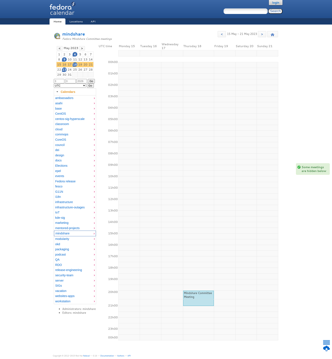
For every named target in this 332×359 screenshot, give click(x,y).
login (275, 2)
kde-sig (60, 217)
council (60, 145)
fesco (58, 186)
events (59, 176)
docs (58, 160)
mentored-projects (67, 228)
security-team (64, 275)
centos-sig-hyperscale (70, 119)
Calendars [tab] (65, 92)
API (93, 21)
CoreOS (60, 139)
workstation (63, 301)
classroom (62, 124)
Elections (61, 165)
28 (91, 70)
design (59, 155)
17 (70, 64)
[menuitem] (75, 98)
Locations (76, 21)
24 (70, 70)
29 (59, 75)
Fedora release (65, 181)
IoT (57, 212)
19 (80, 64)
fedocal (86, 355)
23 (64, 70)
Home (57, 21)
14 (91, 59)
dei (57, 150)
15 (59, 64)
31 (70, 75)
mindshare (73, 34)
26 (80, 70)
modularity (62, 239)
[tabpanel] (75, 199)
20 (85, 64)
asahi (58, 103)
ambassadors (64, 98)
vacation (60, 291)
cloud (58, 129)
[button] (222, 34)
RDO (58, 265)
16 (64, 64)
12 (80, 59)
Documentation (107, 355)
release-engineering (68, 270)
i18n (58, 196)
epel (58, 171)
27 (85, 70)
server (59, 280)
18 (75, 64)
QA (57, 259)
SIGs (58, 285)
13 (85, 59)
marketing (62, 222)
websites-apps (65, 296)
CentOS (60, 113)
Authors (120, 355)
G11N (59, 191)
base (58, 108)
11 (75, 59)
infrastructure (64, 202)
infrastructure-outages (70, 207)
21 (91, 64)
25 (75, 70)
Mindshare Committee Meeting (198, 295)
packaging (62, 249)
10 (70, 59)
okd (57, 244)
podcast (60, 254)
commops (61, 134)
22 (59, 70)
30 (64, 75)
